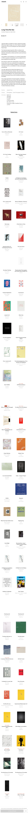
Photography (9, 92)
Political (22, 92)
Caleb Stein (12, 32)
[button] (26, 24)
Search (21, 2)
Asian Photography (17, 92)
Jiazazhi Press (9, 90)
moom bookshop (4, 2)
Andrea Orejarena (5, 32)
